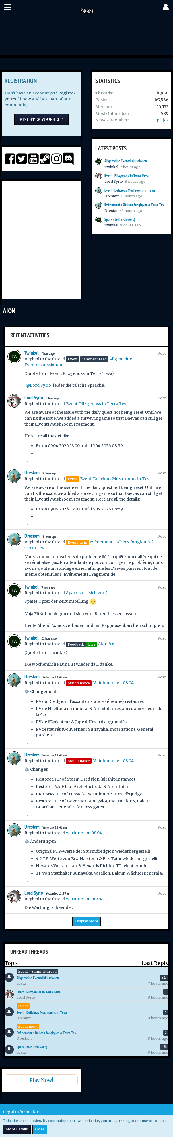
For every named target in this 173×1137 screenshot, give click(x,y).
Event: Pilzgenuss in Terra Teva (126, 175)
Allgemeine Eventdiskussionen (125, 160)
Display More (86, 921)
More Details (17, 1129)
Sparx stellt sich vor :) (119, 219)
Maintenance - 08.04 (113, 682)
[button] (8, 7)
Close (39, 1129)
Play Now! (41, 1080)
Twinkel (111, 167)
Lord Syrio (113, 181)
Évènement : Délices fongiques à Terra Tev (134, 204)
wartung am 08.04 (84, 832)
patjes (162, 120)
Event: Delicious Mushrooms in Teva (129, 190)
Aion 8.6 (106, 643)
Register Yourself (41, 119)
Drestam (112, 196)
